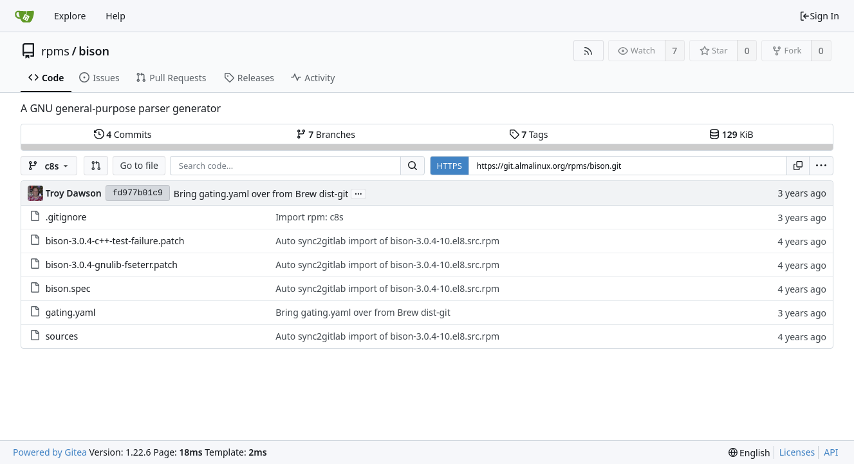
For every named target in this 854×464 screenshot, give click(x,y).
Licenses (797, 452)
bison (94, 50)
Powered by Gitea (50, 452)
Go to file (139, 165)
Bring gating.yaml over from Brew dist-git (261, 194)
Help (115, 16)
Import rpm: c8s (309, 217)
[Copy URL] (798, 165)
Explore (70, 16)
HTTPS (449, 165)
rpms (55, 50)
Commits (123, 134)
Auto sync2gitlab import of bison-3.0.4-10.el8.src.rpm (387, 241)
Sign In (819, 16)
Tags (528, 134)
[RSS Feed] (588, 50)
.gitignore (66, 217)
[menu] (821, 165)
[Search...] (412, 165)
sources (62, 336)
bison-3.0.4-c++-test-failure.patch (115, 241)
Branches (325, 134)
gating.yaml (71, 312)
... (358, 193)
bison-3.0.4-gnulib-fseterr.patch (112, 264)
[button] (96, 165)
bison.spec (68, 288)
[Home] (24, 16)
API (831, 452)
